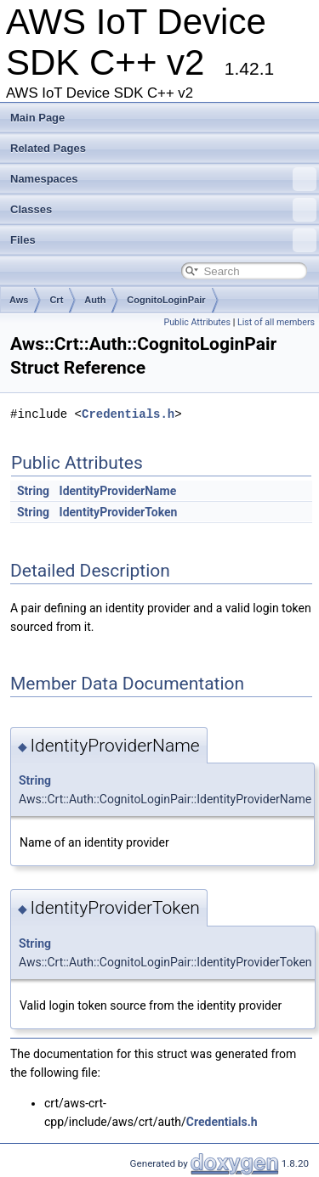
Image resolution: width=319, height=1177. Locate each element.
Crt (56, 300)
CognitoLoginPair (166, 300)
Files (163, 240)
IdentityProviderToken (119, 512)
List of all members (276, 322)
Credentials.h (128, 414)
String (33, 491)
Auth (94, 300)
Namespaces (163, 179)
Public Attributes (197, 322)
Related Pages (48, 148)
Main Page (37, 117)
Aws (18, 300)
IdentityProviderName (118, 491)
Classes (163, 210)
